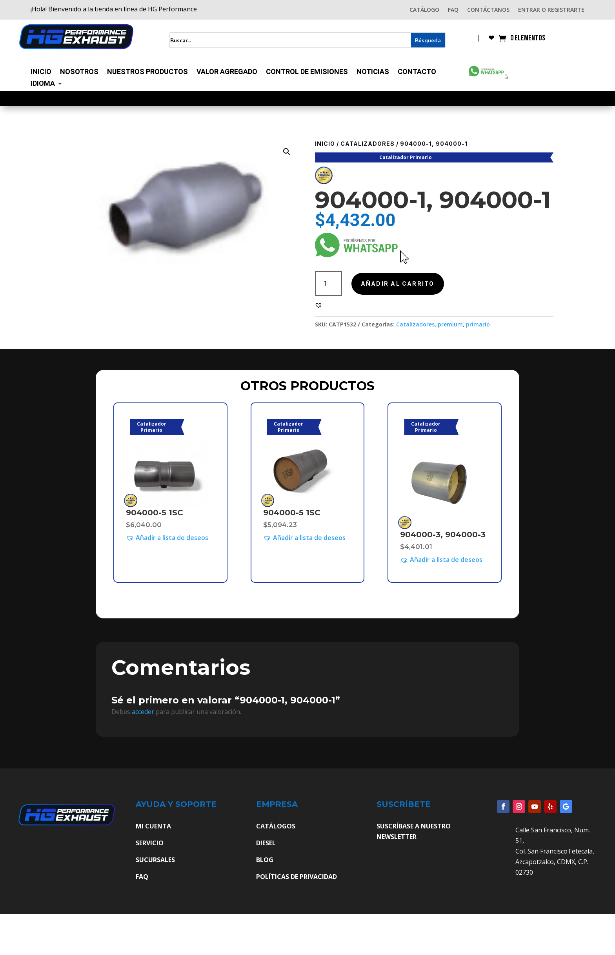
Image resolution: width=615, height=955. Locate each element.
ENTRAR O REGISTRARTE (551, 10)
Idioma (43, 84)
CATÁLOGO (424, 10)
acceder (143, 711)
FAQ (453, 10)
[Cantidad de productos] (328, 283)
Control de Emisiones (307, 72)
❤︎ (491, 38)
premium (450, 324)
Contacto (417, 72)
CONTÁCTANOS (488, 10)
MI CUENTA (153, 826)
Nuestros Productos (147, 72)
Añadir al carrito (398, 283)
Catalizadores (367, 143)
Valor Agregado (227, 72)
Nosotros (79, 72)
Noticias (373, 72)
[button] (287, 152)
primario (478, 324)
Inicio (41, 72)
